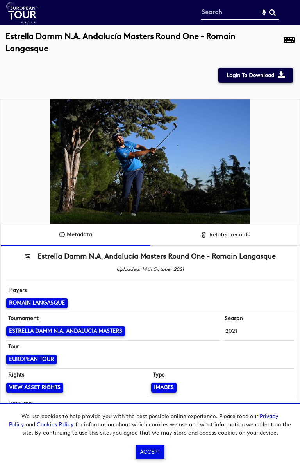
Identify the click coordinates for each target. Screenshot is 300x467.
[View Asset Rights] (34, 388)
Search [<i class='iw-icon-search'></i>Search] (272, 12)
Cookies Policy (55, 424)
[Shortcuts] (289, 47)
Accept (150, 452)
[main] (150, 226)
